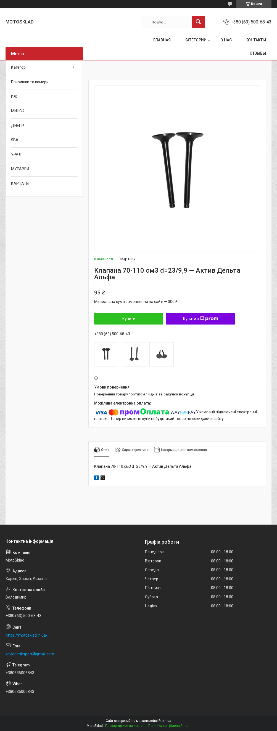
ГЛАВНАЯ (162, 40)
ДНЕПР (17, 125)
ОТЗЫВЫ (258, 53)
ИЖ (14, 96)
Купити (128, 319)
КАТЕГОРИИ (195, 40)
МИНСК (17, 111)
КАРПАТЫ (20, 183)
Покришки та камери (30, 82)
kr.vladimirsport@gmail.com (30, 654)
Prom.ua (165, 721)
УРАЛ (16, 154)
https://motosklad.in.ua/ (27, 635)
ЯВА (15, 140)
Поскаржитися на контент (125, 726)
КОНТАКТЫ (256, 40)
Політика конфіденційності (169, 726)
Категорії (19, 67)
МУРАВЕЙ (20, 169)
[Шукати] (198, 22)
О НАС (226, 40)
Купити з (200, 318)
